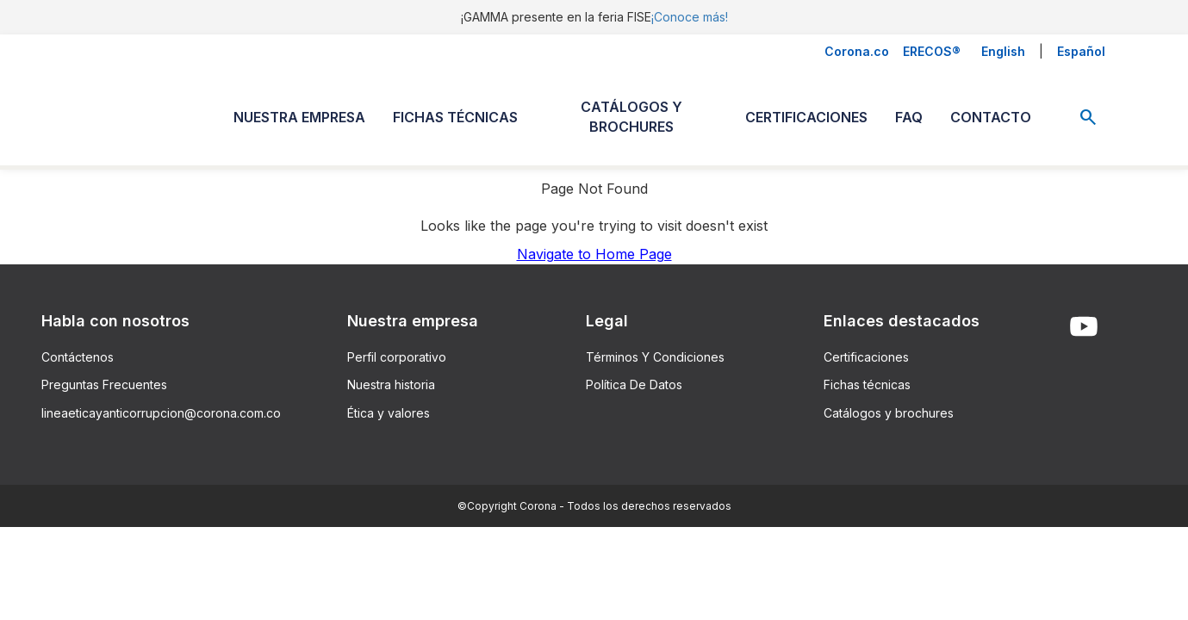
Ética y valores (388, 413)
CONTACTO (990, 117)
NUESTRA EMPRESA (299, 117)
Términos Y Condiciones (655, 357)
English (1003, 51)
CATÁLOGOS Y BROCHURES (631, 116)
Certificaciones (866, 357)
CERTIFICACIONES (806, 117)
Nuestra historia (391, 384)
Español (1081, 51)
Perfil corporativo (396, 357)
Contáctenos (77, 357)
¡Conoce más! (689, 16)
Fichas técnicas (867, 384)
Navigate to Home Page (594, 254)
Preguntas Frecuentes (104, 384)
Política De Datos (634, 384)
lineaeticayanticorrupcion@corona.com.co (161, 413)
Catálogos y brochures (889, 413)
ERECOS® (932, 51)
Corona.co (856, 51)
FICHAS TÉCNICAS (455, 117)
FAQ (909, 117)
